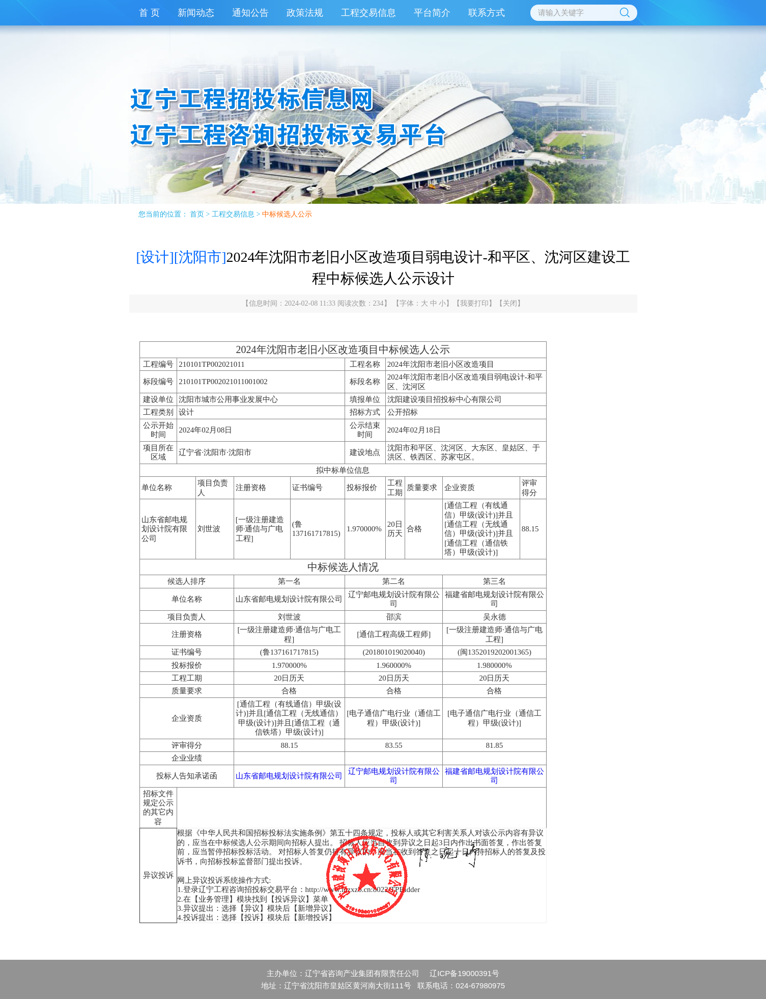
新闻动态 (196, 13)
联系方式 (486, 13)
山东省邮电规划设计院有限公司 (289, 776)
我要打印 (474, 303)
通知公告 (250, 13)
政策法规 (305, 13)
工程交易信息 (368, 13)
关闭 (510, 303)
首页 (197, 214)
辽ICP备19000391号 (464, 973)
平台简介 (432, 13)
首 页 (149, 13)
